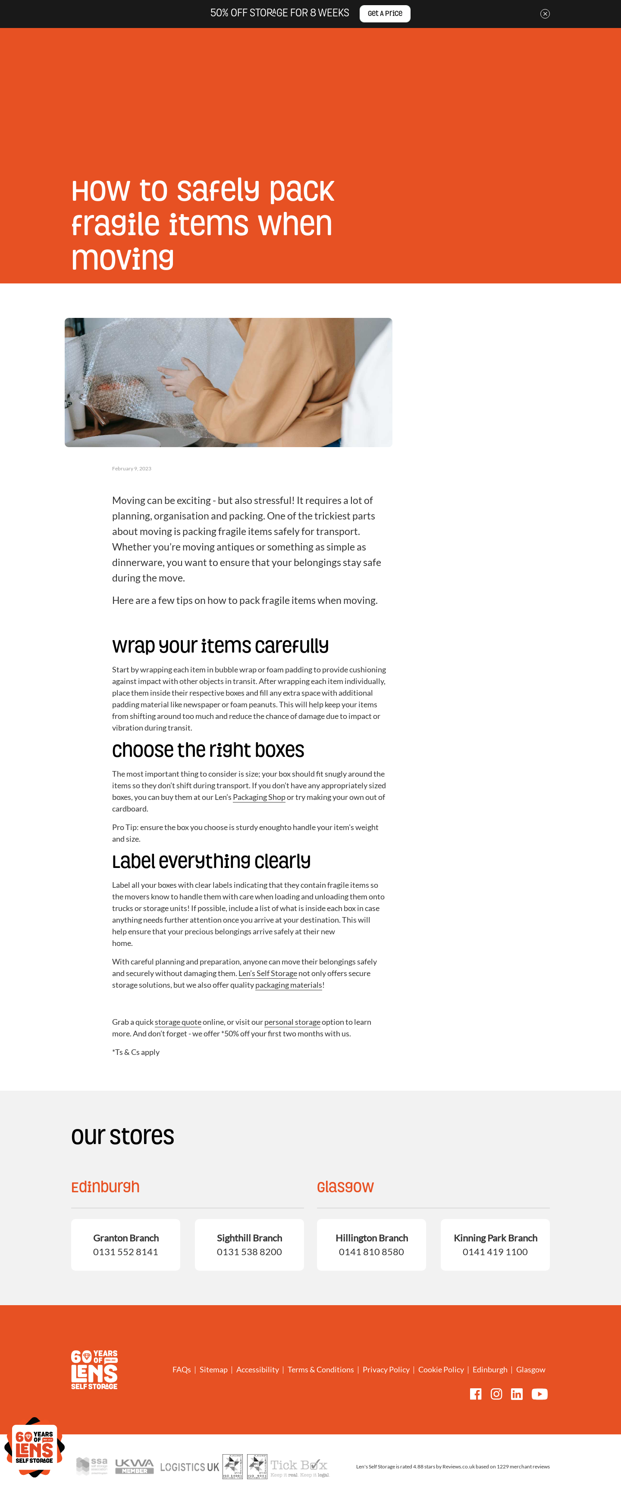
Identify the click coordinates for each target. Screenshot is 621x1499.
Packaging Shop (259, 797)
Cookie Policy (441, 1369)
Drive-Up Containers (320, 98)
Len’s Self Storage (267, 973)
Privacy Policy (386, 1369)
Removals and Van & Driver (382, 98)
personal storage (292, 1021)
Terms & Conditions (321, 1369)
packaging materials (288, 984)
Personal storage (174, 98)
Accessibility (257, 1369)
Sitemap (214, 1369)
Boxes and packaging (445, 98)
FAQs (181, 1369)
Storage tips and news (122, 153)
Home (78, 153)
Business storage (222, 98)
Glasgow (531, 1369)
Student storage (270, 98)
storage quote (178, 1021)
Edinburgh (490, 1369)
